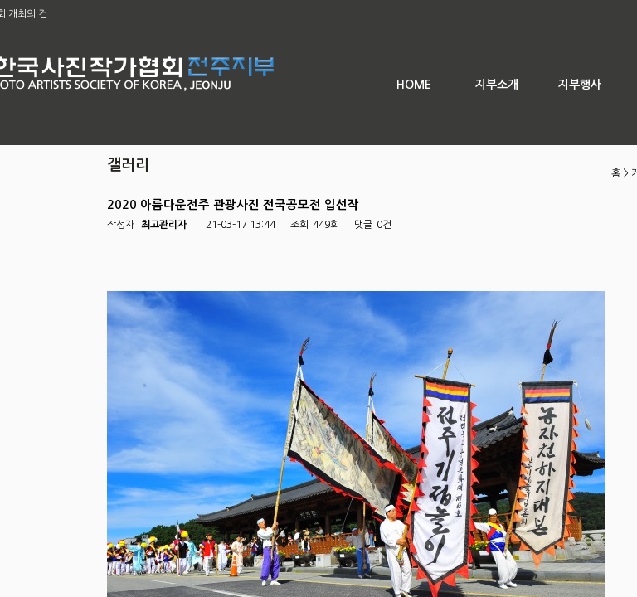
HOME (413, 84)
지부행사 (579, 84)
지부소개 (496, 84)
